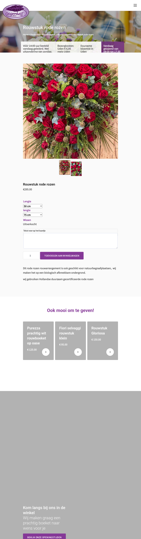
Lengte (27, 201)
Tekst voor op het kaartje (34, 230)
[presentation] (112, 111)
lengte (26, 210)
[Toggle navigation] (135, 5)
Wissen (27, 220)
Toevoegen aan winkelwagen (61, 255)
